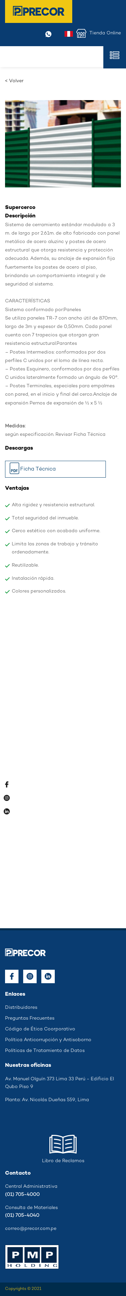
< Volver (14, 81)
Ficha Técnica (32, 470)
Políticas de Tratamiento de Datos (45, 1051)
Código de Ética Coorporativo (40, 1029)
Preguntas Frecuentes (29, 1018)
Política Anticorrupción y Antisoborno (48, 1040)
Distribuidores (21, 1007)
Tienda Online (98, 33)
